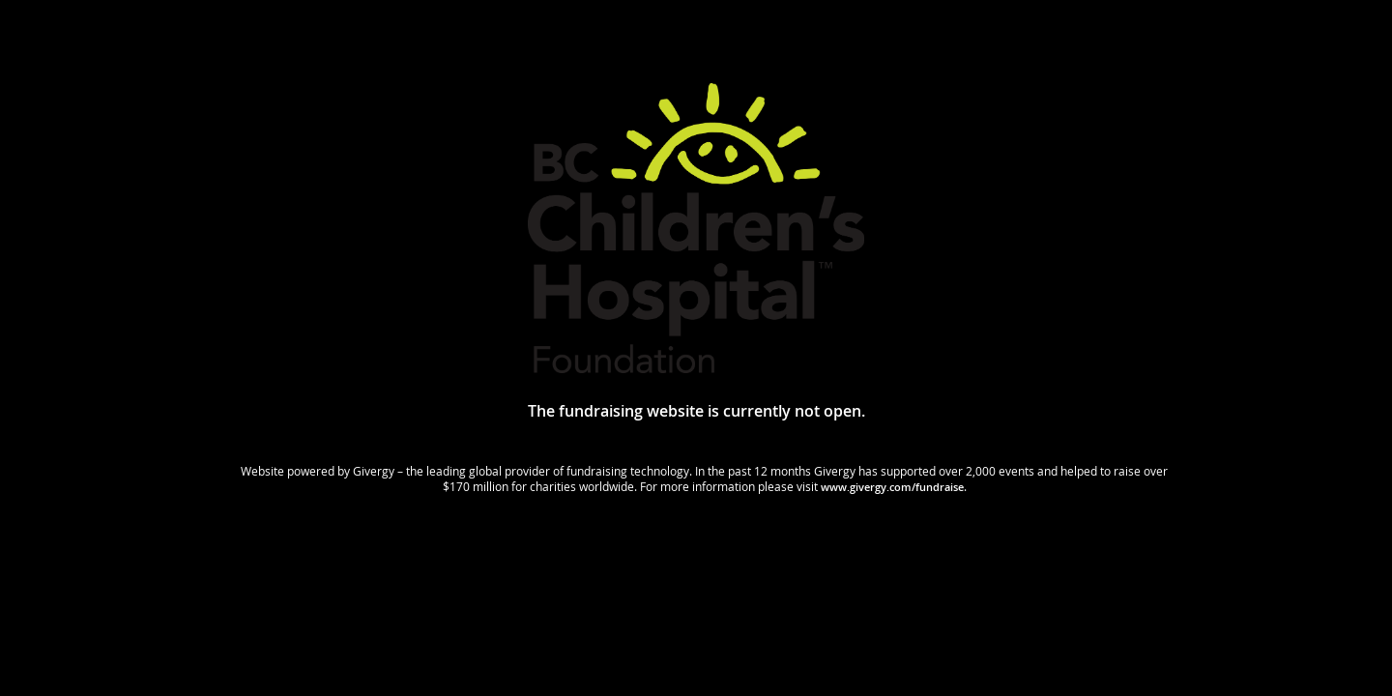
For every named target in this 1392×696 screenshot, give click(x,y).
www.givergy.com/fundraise (892, 486)
